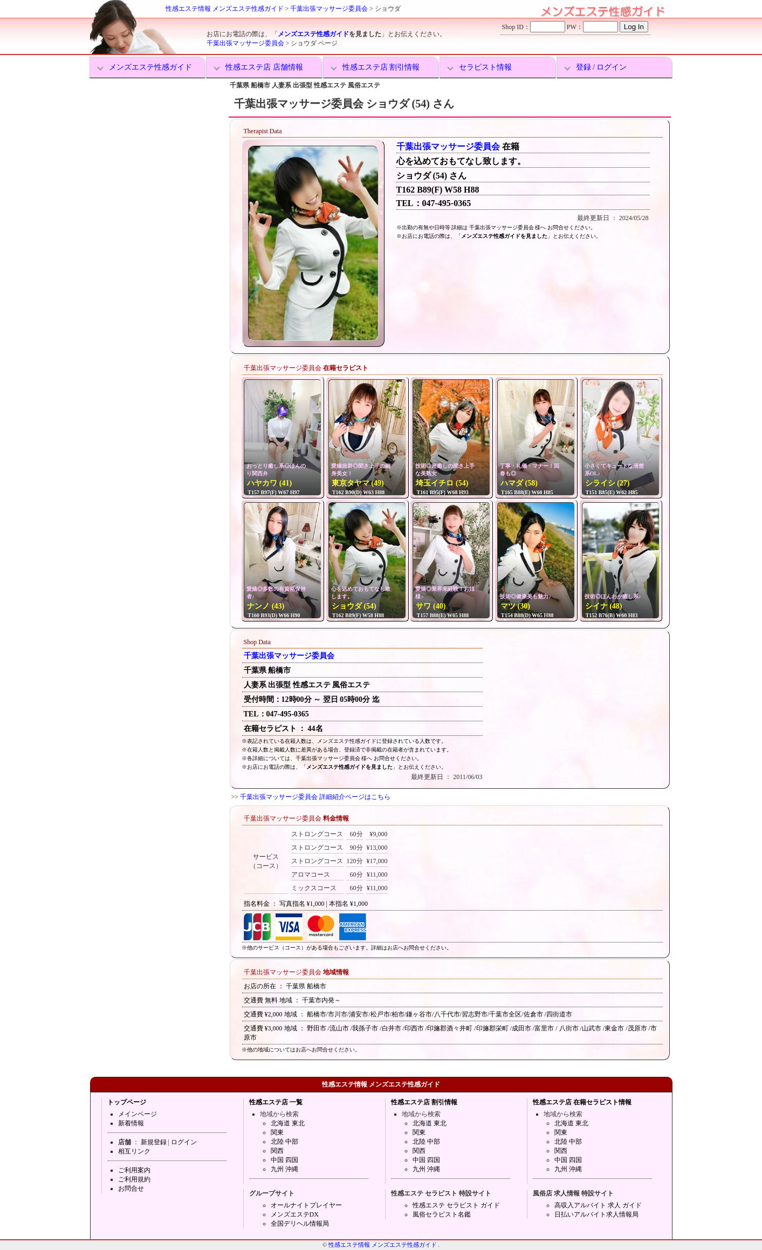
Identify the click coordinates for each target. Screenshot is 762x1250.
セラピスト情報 (485, 67)
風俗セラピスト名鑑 (442, 1214)
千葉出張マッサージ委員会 (329, 8)
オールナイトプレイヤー (306, 1205)
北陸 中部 (284, 1141)
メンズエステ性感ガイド (313, 34)
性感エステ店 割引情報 (381, 67)
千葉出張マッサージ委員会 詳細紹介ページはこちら (315, 797)
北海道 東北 (288, 1123)
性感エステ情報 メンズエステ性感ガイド (225, 8)
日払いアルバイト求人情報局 (596, 1214)
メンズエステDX (295, 1214)
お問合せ (131, 1188)
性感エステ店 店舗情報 (264, 67)
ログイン (184, 1142)
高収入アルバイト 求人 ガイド (598, 1205)
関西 (277, 1151)
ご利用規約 (134, 1179)
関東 (277, 1132)
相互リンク (134, 1151)
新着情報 (131, 1123)
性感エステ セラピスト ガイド (456, 1205)
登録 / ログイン (601, 67)
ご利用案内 (134, 1170)
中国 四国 (284, 1160)
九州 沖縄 (284, 1169)
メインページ (137, 1114)
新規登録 (154, 1142)
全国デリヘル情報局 (300, 1223)
